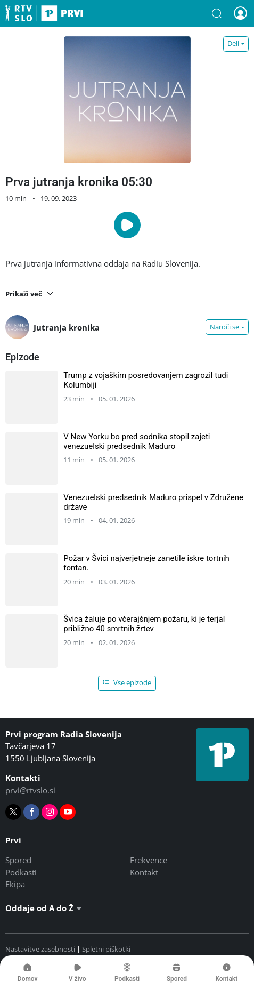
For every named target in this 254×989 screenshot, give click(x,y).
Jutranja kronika (52, 327)
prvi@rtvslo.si (30, 790)
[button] (216, 13)
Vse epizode (127, 682)
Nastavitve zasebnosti (40, 949)
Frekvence (148, 860)
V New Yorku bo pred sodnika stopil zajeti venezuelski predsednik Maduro (136, 441)
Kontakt (144, 872)
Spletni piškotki (106, 949)
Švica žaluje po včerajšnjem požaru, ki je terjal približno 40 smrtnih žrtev (144, 623)
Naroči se (224, 327)
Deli (233, 43)
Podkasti (21, 872)
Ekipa (15, 884)
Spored (18, 860)
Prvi (44, 13)
